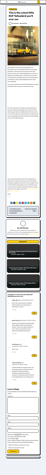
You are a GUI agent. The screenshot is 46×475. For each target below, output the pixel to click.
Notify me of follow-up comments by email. (19, 445)
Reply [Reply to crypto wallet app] (34, 383)
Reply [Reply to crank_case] (34, 313)
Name (8, 415)
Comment (10, 396)
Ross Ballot (12, 254)
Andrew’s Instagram (14, 191)
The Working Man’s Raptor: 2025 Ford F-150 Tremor (23, 268)
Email (8, 421)
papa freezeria (16, 320)
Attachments (10, 434)
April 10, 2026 (21, 254)
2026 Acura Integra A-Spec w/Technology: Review (22, 283)
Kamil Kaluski (13, 269)
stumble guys (15, 344)
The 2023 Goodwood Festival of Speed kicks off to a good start (15, 211)
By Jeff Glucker (14, 23)
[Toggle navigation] (6, 1)
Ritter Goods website (32, 189)
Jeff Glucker (24, 228)
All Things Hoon (12, 9)
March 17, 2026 (22, 269)
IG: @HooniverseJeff (34, 234)
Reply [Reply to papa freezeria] (34, 337)
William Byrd (13, 284)
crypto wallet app (16, 362)
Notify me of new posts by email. (16, 447)
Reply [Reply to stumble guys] (34, 355)
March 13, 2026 (22, 284)
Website (9, 428)
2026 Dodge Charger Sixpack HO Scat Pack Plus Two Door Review (23, 252)
